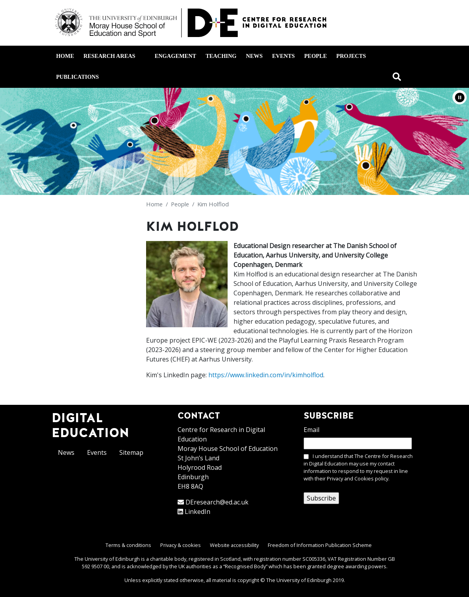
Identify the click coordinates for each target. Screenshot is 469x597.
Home (65, 56)
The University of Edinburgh (299, 580)
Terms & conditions (128, 545)
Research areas (114, 56)
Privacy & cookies (180, 545)
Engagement (175, 56)
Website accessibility (234, 545)
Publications (77, 77)
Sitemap (131, 452)
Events (283, 56)
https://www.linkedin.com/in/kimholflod (265, 375)
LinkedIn (197, 511)
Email (311, 429)
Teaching (221, 56)
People (315, 56)
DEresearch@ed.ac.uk (216, 502)
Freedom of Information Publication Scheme (320, 545)
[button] (459, 97)
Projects (351, 56)
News (254, 56)
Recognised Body (245, 566)
